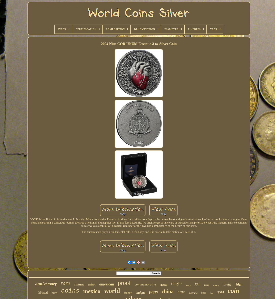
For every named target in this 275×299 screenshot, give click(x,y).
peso (203, 292)
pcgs (153, 291)
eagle (176, 283)
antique (140, 292)
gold (220, 292)
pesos (206, 285)
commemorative (146, 284)
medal (163, 284)
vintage (79, 284)
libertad (43, 292)
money (128, 292)
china (168, 291)
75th (197, 284)
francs (188, 285)
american (106, 284)
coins (70, 290)
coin (233, 290)
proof (124, 283)
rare (65, 283)
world (112, 290)
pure (54, 292)
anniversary (46, 283)
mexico (91, 291)
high (239, 284)
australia (192, 292)
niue (181, 291)
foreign (227, 284)
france (216, 285)
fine (211, 293)
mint (91, 284)
